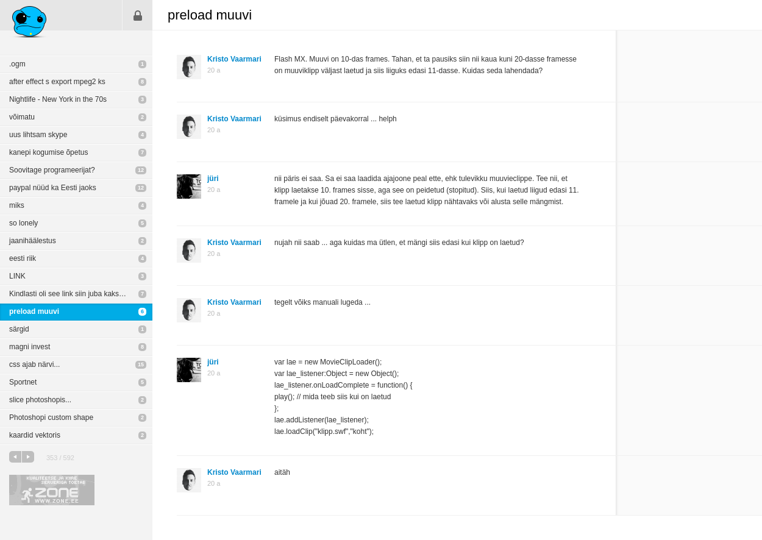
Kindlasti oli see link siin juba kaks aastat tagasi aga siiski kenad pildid (80, 294)
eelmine (15, 457)
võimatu (22, 117)
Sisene (138, 15)
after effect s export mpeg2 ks (57, 81)
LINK (17, 276)
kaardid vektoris (34, 435)
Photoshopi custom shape (51, 417)
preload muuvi (34, 311)
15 (141, 364)
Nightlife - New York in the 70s (58, 99)
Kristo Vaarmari (234, 59)
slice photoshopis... (40, 400)
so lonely (23, 223)
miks (16, 205)
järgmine (28, 457)
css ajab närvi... (34, 364)
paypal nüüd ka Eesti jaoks (52, 187)
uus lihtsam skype (38, 134)
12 (141, 170)
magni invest (29, 347)
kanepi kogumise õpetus (48, 152)
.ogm (17, 64)
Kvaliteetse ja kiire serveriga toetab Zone (51, 490)
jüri (213, 178)
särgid (19, 329)
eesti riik (22, 258)
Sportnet (23, 382)
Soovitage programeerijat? (52, 170)
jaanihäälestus (32, 240)
